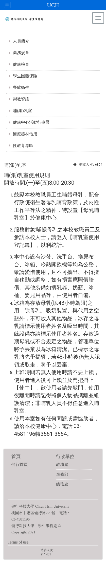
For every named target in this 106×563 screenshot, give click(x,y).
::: (99, 31)
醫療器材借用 (25, 134)
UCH (53, 5)
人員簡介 (21, 41)
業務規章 (21, 53)
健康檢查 (21, 64)
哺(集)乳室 (22, 111)
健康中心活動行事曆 (31, 122)
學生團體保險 (25, 76)
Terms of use (18, 542)
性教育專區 (23, 145)
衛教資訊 (21, 99)
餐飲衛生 (21, 87)
